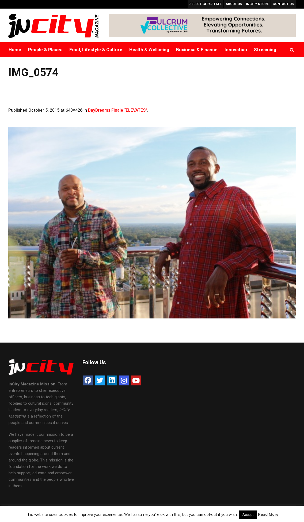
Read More (268, 514)
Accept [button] (248, 514)
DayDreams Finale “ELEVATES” (117, 110)
